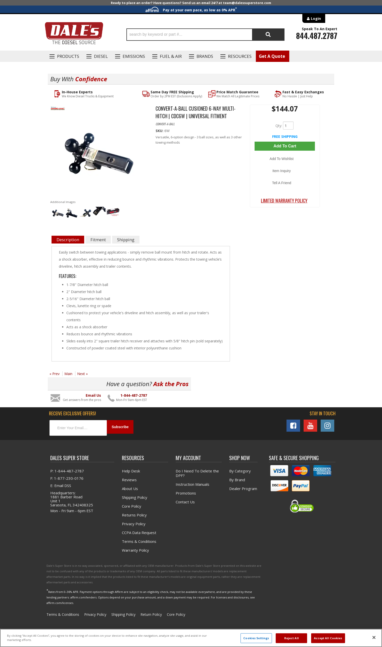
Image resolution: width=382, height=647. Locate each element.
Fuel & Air (171, 56)
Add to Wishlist (285, 156)
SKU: (160, 131)
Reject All (291, 638)
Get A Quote (272, 56)
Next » (82, 374)
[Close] (373, 637)
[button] (205, 34)
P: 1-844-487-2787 (67, 469)
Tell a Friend (284, 170)
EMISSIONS (134, 56)
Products (68, 56)
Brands (205, 56)
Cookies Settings (256, 638)
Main (68, 374)
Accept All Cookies (328, 638)
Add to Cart (284, 146)
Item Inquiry (285, 163)
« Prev (55, 374)
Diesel (101, 56)
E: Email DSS (60, 484)
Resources (240, 56)
